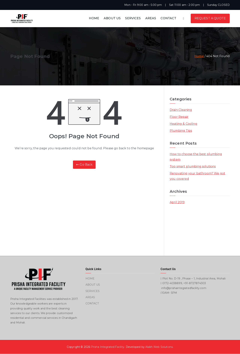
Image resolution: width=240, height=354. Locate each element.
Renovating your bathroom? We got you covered (197, 176)
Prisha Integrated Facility (107, 347)
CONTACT (168, 18)
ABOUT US (112, 18)
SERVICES (133, 18)
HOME (94, 18)
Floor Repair (179, 117)
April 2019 (177, 202)
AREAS (150, 18)
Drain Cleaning (181, 110)
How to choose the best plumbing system (196, 156)
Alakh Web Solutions (159, 347)
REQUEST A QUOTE (210, 18)
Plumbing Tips (181, 130)
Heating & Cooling (183, 123)
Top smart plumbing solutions (193, 166)
